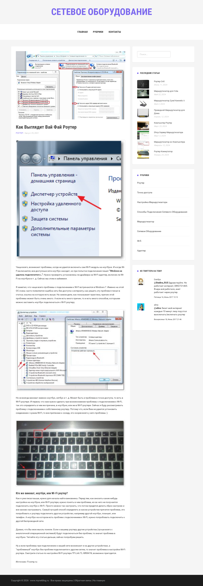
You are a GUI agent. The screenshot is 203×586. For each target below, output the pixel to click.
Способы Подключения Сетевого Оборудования (162, 212)
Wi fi (139, 241)
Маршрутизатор (145, 221)
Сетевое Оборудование (149, 231)
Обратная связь (83, 580)
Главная (82, 31)
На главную (99, 580)
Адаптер (141, 250)
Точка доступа (144, 192)
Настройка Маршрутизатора (152, 202)
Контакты (115, 31)
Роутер (19, 133)
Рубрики (98, 31)
